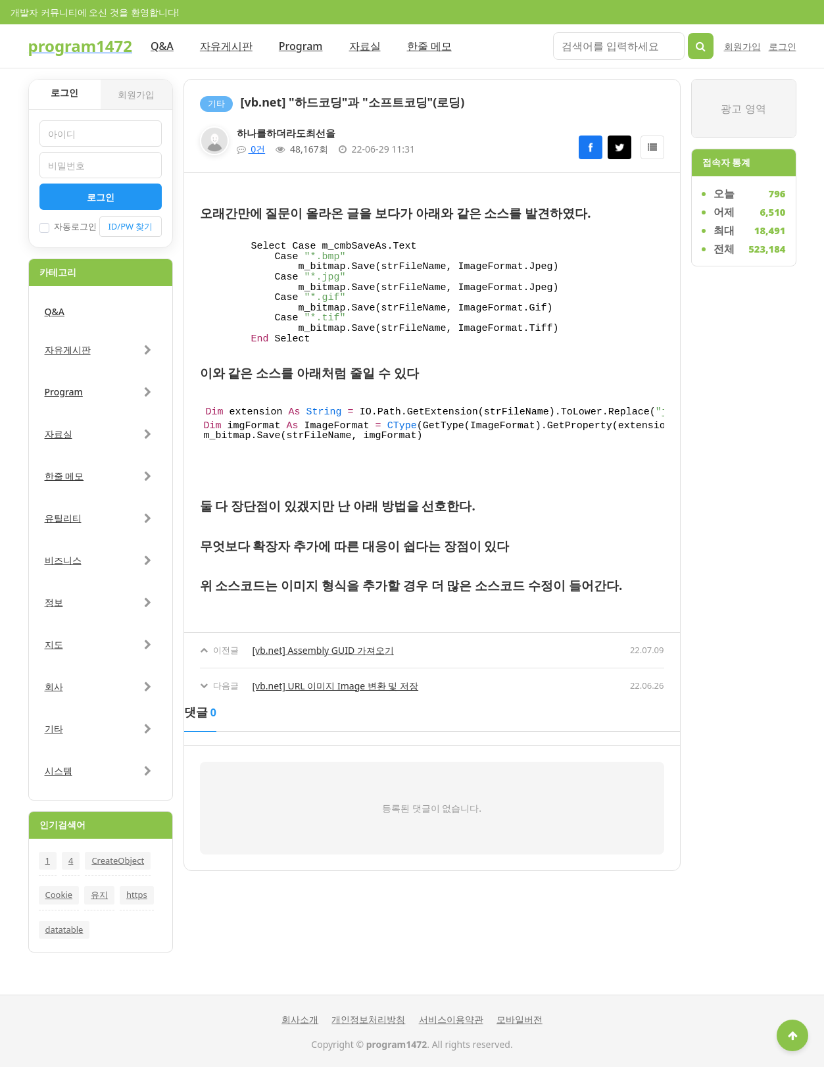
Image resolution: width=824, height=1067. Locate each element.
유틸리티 (63, 518)
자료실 (365, 46)
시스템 (58, 770)
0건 (251, 149)
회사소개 (299, 1019)
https (136, 895)
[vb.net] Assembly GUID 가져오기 (323, 650)
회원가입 (742, 46)
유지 (99, 895)
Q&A (162, 46)
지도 (54, 644)
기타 (54, 728)
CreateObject (117, 860)
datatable (64, 929)
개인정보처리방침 (368, 1019)
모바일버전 (520, 1019)
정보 (54, 602)
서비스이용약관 (451, 1019)
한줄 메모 (429, 46)
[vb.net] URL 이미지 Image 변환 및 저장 (336, 686)
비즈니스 (63, 560)
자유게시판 (226, 46)
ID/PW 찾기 (130, 226)
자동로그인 (68, 226)
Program (301, 46)
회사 (54, 686)
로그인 (782, 46)
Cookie (59, 895)
